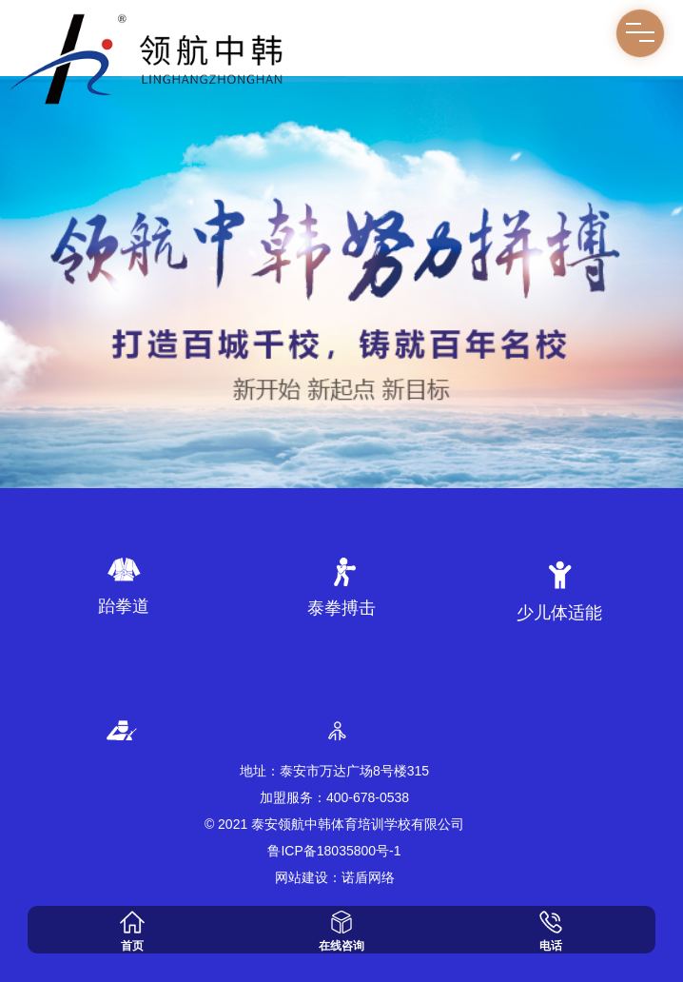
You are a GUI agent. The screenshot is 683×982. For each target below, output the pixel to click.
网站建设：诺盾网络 (335, 877)
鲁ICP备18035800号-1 (333, 850)
